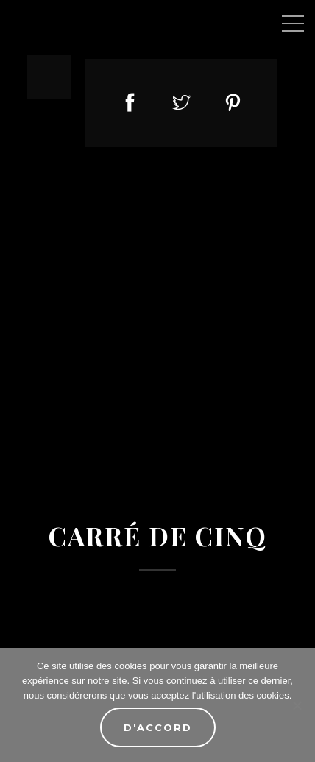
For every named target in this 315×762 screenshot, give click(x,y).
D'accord (158, 727)
